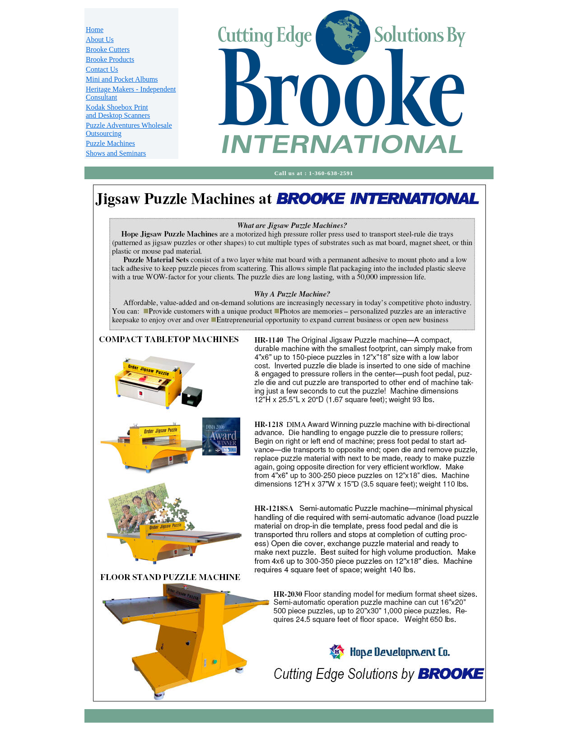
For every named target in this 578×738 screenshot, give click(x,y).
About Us (100, 39)
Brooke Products (110, 59)
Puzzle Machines (110, 143)
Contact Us (102, 69)
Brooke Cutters (108, 49)
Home (94, 29)
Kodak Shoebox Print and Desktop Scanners (118, 111)
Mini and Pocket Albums (122, 79)
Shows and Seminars (116, 153)
